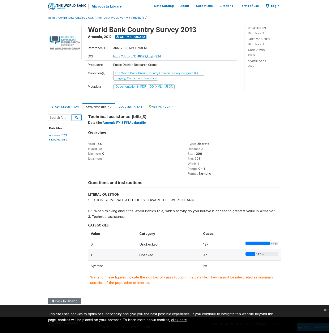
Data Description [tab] (99, 107)
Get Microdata (130, 37)
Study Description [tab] (65, 106)
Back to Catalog (64, 301)
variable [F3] (139, 17)
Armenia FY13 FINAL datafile (124, 122)
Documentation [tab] (130, 106)
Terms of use (249, 6)
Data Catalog (164, 6)
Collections (204, 6)
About (184, 6)
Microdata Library (107, 6)
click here (179, 320)
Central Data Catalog (71, 17)
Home (52, 17)
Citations (226, 6)
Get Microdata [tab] (161, 106)
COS (91, 17)
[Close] (325, 309)
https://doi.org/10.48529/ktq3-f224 (137, 56)
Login (272, 6)
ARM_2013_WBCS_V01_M (112, 17)
